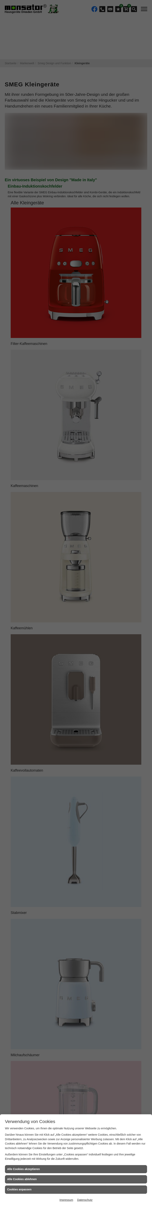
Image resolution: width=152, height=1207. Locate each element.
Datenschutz (85, 1199)
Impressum (66, 1199)
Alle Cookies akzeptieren (23, 1169)
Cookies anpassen (19, 1189)
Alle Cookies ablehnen (22, 1179)
